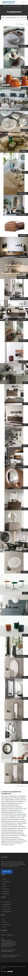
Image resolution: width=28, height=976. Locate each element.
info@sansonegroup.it (6, 940)
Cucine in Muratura (7, 909)
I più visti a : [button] (23, 17)
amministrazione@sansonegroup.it (9, 941)
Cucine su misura (6, 906)
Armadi (4, 927)
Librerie (4, 879)
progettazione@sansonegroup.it (8, 944)
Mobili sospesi (6, 889)
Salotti (4, 886)
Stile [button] (18, 17)
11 (26, 24)
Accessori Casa (10, 6)
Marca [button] (3, 17)
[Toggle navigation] (24, 2)
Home (5, 6)
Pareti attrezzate (6, 881)
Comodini (5, 922)
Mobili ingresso (6, 893)
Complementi (18, 6)
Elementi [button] (8, 17)
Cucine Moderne (6, 902)
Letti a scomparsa (7, 924)
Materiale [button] (13, 17)
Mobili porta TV (6, 891)
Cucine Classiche (6, 904)
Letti (4, 919)
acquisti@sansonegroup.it (7, 946)
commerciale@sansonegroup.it (8, 943)
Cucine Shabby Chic (7, 911)
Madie (4, 884)
